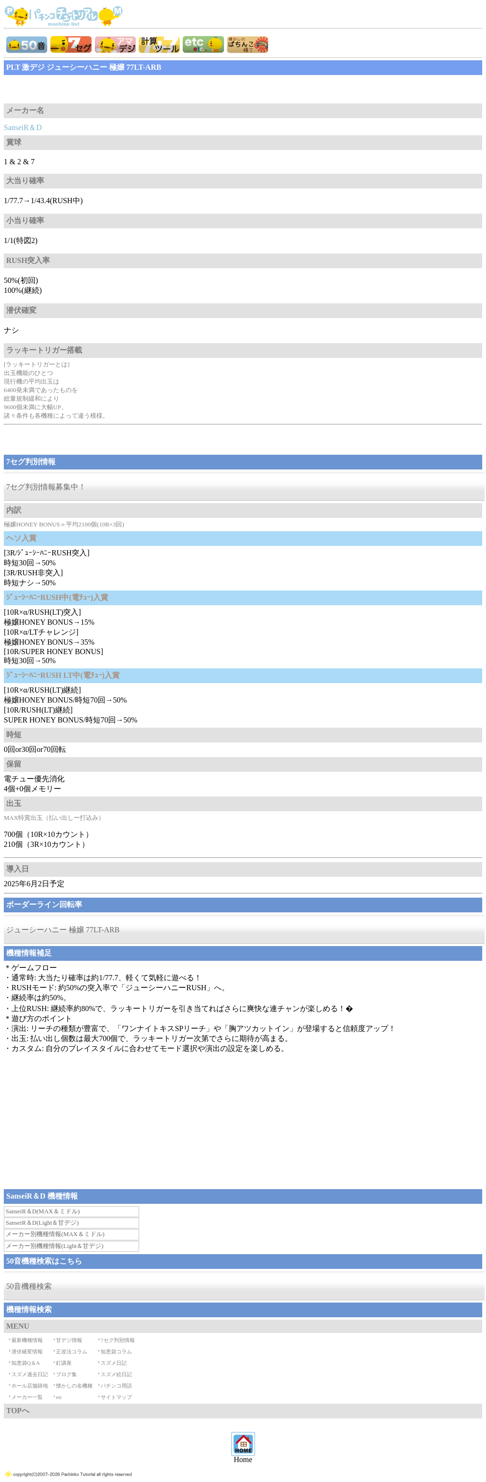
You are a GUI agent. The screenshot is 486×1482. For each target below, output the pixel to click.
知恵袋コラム (116, 1351)
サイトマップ (116, 1397)
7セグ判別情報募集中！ (46, 487)
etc (59, 1397)
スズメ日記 (114, 1363)
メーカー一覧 (27, 1397)
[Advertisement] (80, 89)
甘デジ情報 (69, 1340)
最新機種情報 (27, 1340)
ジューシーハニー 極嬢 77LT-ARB (63, 930)
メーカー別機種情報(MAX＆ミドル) (55, 1234)
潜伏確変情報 (27, 1351)
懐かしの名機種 (74, 1385)
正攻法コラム (71, 1351)
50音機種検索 (29, 1286)
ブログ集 (66, 1374)
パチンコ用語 (116, 1385)
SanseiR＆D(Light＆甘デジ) (42, 1222)
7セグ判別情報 (118, 1340)
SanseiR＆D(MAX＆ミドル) (43, 1211)
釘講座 (64, 1363)
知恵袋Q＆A (25, 1363)
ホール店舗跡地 (29, 1385)
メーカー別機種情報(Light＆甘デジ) (54, 1245)
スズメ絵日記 (116, 1374)
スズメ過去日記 (29, 1374)
